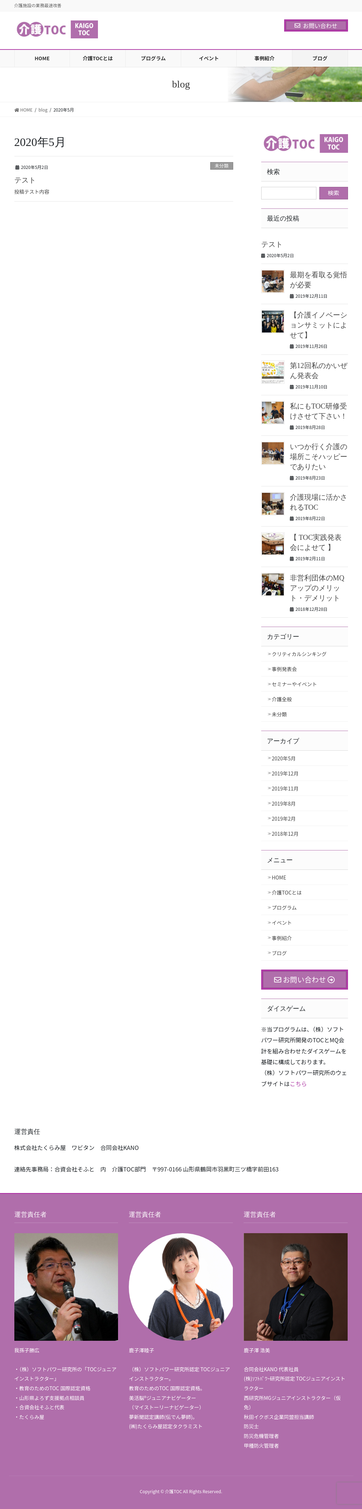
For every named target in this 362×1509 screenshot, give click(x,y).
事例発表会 (284, 669)
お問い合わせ (316, 25)
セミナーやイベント (294, 684)
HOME (279, 877)
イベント (282, 922)
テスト (25, 180)
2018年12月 (285, 833)
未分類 (221, 165)
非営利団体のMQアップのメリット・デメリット (317, 588)
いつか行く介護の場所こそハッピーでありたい (318, 457)
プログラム (284, 907)
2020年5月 (284, 758)
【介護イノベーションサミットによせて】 (318, 325)
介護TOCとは (287, 892)
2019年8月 (284, 803)
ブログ (279, 953)
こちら (298, 1083)
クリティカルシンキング (299, 653)
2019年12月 (285, 773)
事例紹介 (282, 938)
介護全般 (282, 699)
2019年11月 (285, 788)
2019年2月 (284, 818)
